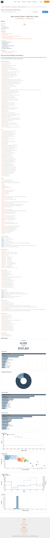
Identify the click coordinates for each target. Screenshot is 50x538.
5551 (3, 142)
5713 (3, 151)
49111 (3, 119)
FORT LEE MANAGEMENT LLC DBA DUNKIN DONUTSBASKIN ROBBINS (17, 38)
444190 (3, 228)
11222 (3, 91)
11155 (3, 85)
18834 (3, 121)
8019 (3, 258)
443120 (3, 200)
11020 (3, 83)
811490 (3, 210)
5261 (3, 168)
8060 (3, 252)
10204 (3, 80)
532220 (3, 208)
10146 (3, 74)
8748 (3, 304)
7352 (3, 165)
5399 (3, 166)
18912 (3, 123)
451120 (3, 213)
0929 (3, 287)
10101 (3, 78)
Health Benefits (24, 530)
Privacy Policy (24, 525)
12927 (3, 94)
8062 (3, 257)
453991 (3, 232)
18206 (3, 114)
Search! (45, 11)
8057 (3, 254)
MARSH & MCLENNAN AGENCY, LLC (9, 51)
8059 (3, 259)
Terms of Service (24, 524)
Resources (35, 1)
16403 (3, 110)
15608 (3, 106)
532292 (3, 188)
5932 (3, 132)
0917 (3, 276)
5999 (3, 136)
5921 (3, 139)
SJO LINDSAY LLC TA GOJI (7, 37)
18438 (3, 117)
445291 (3, 187)
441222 (3, 192)
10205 (3, 79)
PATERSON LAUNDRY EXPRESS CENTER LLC (11, 36)
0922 (3, 282)
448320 (3, 229)
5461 (3, 137)
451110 (3, 191)
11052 (3, 84)
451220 (3, 214)
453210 (3, 223)
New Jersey (14, 6)
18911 (3, 124)
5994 (3, 160)
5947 (3, 146)
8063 (3, 266)
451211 (3, 194)
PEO (24, 532)
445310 (3, 190)
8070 (3, 267)
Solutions (24, 1)
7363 (3, 163)
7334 (3, 150)
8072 (3, 305)
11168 (3, 88)
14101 (3, 103)
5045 (3, 147)
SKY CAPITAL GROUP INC (7, 52)
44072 (3, 100)
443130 (3, 195)
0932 (3, 280)
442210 (3, 206)
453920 (3, 186)
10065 (3, 69)
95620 (3, 101)
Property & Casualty (24, 528)
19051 (3, 126)
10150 (3, 75)
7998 (3, 303)
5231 (3, 161)
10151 (3, 77)
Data (19, 1)
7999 (3, 138)
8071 (3, 256)
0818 (3, 278)
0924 (3, 279)
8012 (3, 308)
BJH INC (3, 32)
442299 (3, 218)
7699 (3, 155)
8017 (25, 23)
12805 (3, 93)
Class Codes (8, 6)
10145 (3, 73)
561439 (3, 204)
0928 (3, 273)
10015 (3, 62)
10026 (3, 64)
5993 (3, 173)
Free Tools (29, 1)
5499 (3, 156)
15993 (3, 108)
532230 (3, 233)
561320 (3, 222)
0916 (3, 283)
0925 (3, 274)
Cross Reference (19, 18)
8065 (3, 262)
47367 (3, 112)
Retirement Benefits (24, 531)
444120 (3, 217)
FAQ (24, 521)
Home (15, 1)
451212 (3, 215)
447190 (3, 209)
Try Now (46, 1)
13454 (3, 96)
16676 (3, 105)
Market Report (30, 18)
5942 (3, 143)
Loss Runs (24, 534)
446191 (3, 211)
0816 (3, 284)
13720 (3, 102)
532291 (3, 224)
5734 (3, 148)
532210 (3, 182)
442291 (3, 231)
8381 (3, 309)
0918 (3, 275)
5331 (3, 174)
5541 (3, 154)
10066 (3, 68)
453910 (3, 219)
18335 (3, 115)
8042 (3, 261)
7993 (3, 131)
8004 (3, 265)
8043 (3, 310)
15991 (3, 107)
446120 (3, 205)
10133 (3, 71)
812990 (3, 203)
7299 (3, 152)
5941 (3, 141)
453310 (3, 181)
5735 (3, 159)
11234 (3, 92)
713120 (3, 180)
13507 (3, 97)
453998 (3, 196)
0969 (3, 271)
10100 (3, 70)
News (24, 520)
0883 (3, 285)
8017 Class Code (21, 6)
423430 (3, 201)
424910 (3, 227)
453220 (3, 199)
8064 (3, 263)
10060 (3, 66)
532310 (3, 197)
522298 (3, 226)
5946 (3, 145)
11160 (3, 87)
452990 (3, 185)
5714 (3, 171)
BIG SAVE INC (5, 34)
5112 (3, 164)
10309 (3, 82)
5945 (3, 157)
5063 (3, 169)
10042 (3, 65)
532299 (3, 220)
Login (41, 1)
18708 (3, 120)
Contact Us (24, 523)
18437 (3, 116)
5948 (3, 170)
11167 (3, 89)
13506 (3, 98)
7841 (3, 175)
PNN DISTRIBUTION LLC (7, 33)
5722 (3, 134)
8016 (3, 306)
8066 (3, 253)
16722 (3, 111)
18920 (3, 125)
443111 (3, 183)
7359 (3, 133)
